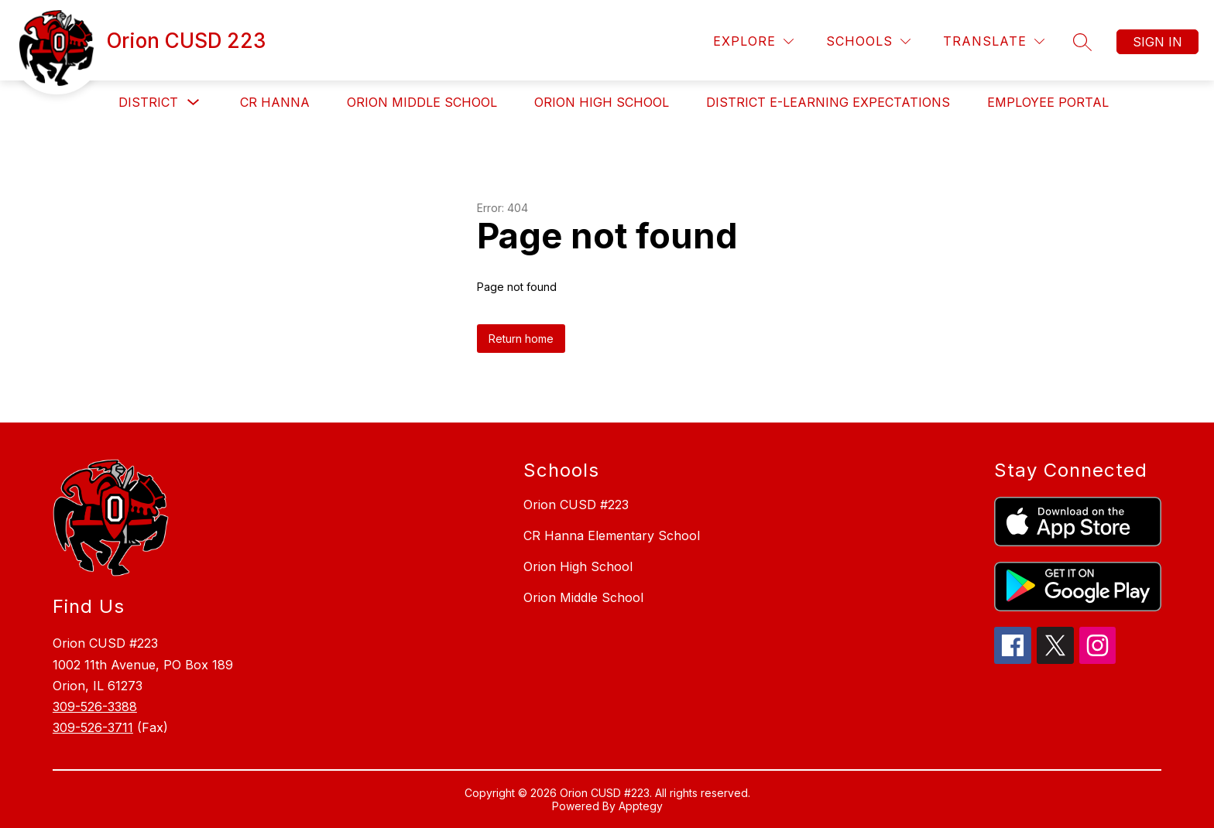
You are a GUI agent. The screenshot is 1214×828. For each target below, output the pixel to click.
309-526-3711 (93, 727)
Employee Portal (1048, 102)
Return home (521, 338)
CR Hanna (275, 102)
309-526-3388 (95, 706)
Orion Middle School (422, 102)
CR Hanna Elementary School (611, 535)
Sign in (1157, 42)
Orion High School (601, 102)
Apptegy (641, 806)
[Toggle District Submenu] (193, 102)
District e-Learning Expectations (828, 102)
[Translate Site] (993, 41)
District (148, 102)
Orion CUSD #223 (576, 504)
